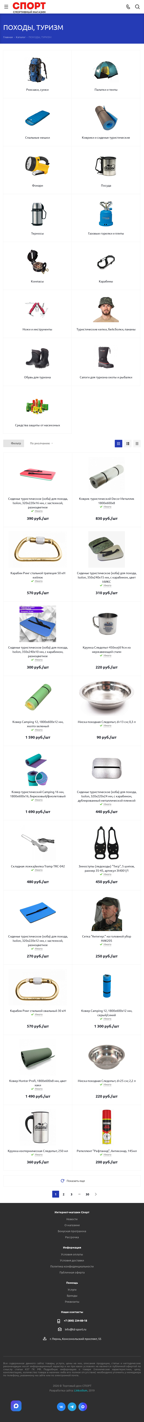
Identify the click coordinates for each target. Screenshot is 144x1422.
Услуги (72, 1289)
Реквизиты (72, 1301)
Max (82, 1406)
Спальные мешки (37, 137)
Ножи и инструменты (37, 329)
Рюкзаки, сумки (37, 89)
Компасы (37, 281)
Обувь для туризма (37, 377)
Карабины (106, 281)
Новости (72, 1219)
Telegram (72, 1406)
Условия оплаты (72, 1254)
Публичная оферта (72, 1272)
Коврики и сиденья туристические (106, 137)
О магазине (72, 1225)
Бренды (72, 1295)
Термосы (37, 233)
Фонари (37, 185)
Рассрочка (72, 1237)
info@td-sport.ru (75, 1329)
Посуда (106, 185)
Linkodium (80, 1390)
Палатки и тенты (106, 89)
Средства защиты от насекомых (37, 425)
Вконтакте (61, 1406)
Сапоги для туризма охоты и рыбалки (106, 377)
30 (87, 1194)
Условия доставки (72, 1260)
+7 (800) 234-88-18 (75, 1320)
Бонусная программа (72, 1231)
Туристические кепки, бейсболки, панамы (106, 329)
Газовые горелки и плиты (106, 233)
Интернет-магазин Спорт (72, 1212)
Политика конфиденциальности (72, 1266)
